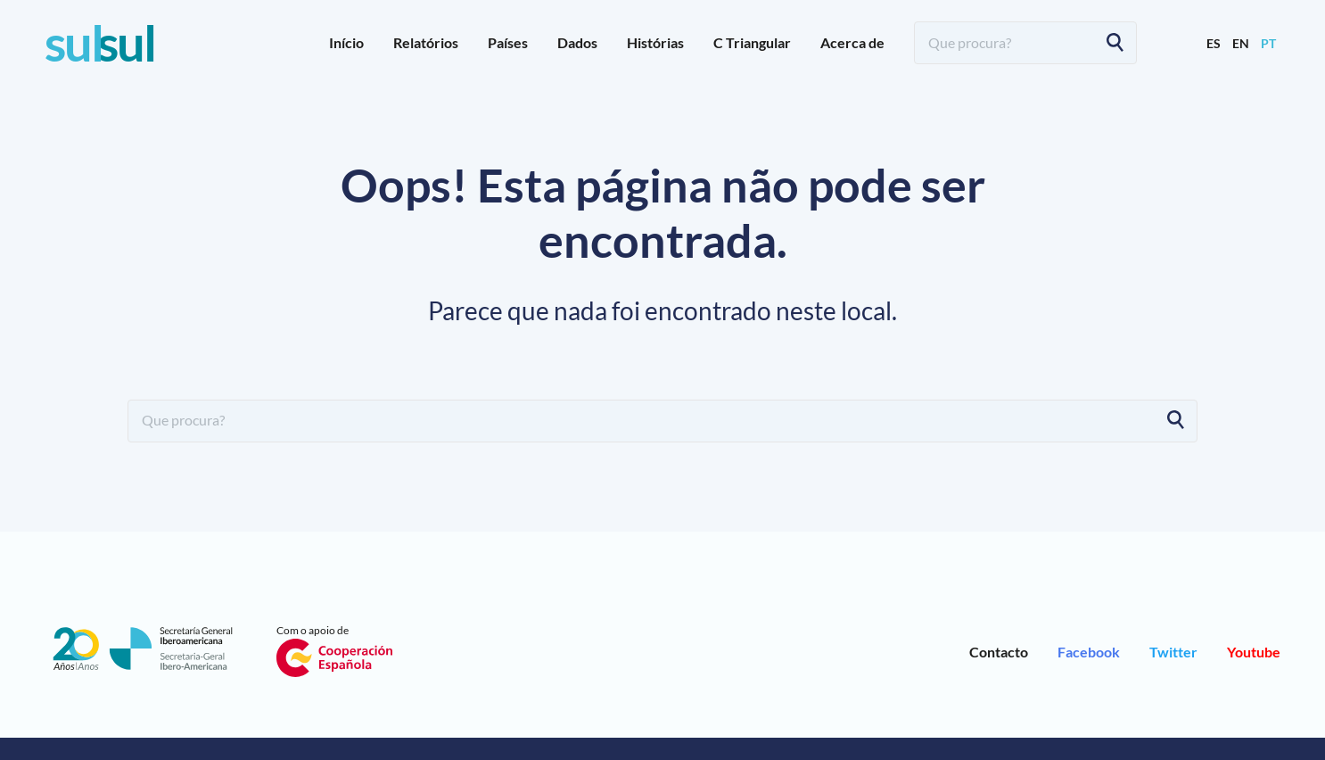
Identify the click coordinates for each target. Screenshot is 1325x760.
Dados (577, 42)
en (1240, 43)
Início (346, 42)
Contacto (998, 651)
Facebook (1089, 651)
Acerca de (852, 42)
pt (1268, 43)
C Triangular (752, 42)
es (1213, 43)
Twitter (1173, 651)
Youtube (1253, 651)
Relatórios (425, 42)
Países (508, 42)
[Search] (1115, 42)
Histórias (655, 42)
